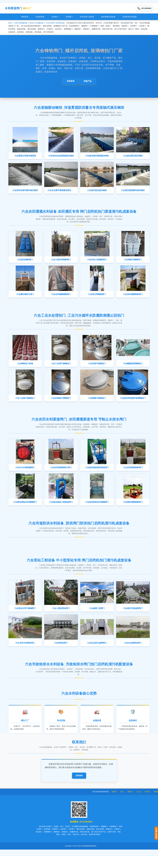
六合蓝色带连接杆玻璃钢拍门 (133, 402)
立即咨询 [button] (70, 82)
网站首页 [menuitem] (24, 17)
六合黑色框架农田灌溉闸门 (25, 507)
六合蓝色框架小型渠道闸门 (61, 507)
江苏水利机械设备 (21, 24)
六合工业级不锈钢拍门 (25, 402)
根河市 (154, 798)
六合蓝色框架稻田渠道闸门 (97, 471)
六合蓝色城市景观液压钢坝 (97, 157)
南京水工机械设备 (36, 24)
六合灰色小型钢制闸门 (97, 262)
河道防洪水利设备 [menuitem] (129, 17)
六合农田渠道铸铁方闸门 (61, 471)
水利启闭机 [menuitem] (39, 17)
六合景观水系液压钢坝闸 (25, 157)
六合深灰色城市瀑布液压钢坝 (25, 192)
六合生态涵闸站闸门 (133, 648)
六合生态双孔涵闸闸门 (97, 648)
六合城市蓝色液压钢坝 (97, 192)
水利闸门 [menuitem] (69, 17)
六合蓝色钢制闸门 (25, 262)
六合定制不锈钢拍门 (97, 367)
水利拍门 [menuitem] (55, 17)
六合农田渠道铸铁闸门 (133, 471)
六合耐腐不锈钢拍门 (97, 402)
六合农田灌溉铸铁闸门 (133, 297)
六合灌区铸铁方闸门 (25, 297)
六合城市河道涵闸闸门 (133, 613)
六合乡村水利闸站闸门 (25, 648)
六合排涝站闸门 (61, 648)
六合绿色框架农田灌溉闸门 (97, 507)
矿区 (129, 798)
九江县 (146, 798)
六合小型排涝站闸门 (61, 613)
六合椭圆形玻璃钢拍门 (133, 367)
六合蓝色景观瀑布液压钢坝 (133, 192)
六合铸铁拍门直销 (25, 367)
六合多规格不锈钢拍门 (61, 402)
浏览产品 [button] (87, 82)
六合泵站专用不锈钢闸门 (25, 613)
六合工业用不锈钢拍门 (61, 367)
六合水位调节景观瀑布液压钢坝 (61, 192)
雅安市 (137, 798)
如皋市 (121, 798)
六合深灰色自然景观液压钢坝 (61, 157)
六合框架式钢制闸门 (133, 262)
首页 (10, 24)
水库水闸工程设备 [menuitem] (87, 17)
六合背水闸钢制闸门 (97, 297)
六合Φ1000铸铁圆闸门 (25, 471)
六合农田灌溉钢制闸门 (61, 297)
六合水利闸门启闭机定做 (55, 24)
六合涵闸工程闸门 (97, 613)
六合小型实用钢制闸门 (61, 262)
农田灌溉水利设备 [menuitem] (108, 17)
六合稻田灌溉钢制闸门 (133, 507)
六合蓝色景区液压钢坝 (133, 157)
